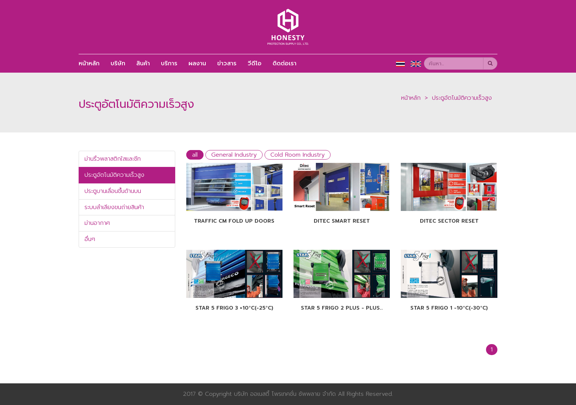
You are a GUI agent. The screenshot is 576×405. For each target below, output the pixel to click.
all (195, 154)
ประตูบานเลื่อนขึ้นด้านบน (112, 191)
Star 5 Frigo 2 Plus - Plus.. (342, 308)
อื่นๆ (89, 239)
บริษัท (118, 63)
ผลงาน (197, 63)
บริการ (169, 63)
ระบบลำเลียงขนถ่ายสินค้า (114, 207)
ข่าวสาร (227, 63)
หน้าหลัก (89, 63)
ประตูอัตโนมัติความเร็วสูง (462, 98)
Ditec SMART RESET (342, 221)
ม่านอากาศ (97, 223)
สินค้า (143, 63)
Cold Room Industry (297, 154)
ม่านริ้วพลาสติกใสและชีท (112, 158)
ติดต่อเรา (284, 63)
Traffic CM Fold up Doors (234, 221)
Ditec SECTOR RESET (449, 221)
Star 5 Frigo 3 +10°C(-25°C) (234, 308)
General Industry (234, 154)
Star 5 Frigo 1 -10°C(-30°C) (449, 308)
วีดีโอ (255, 63)
